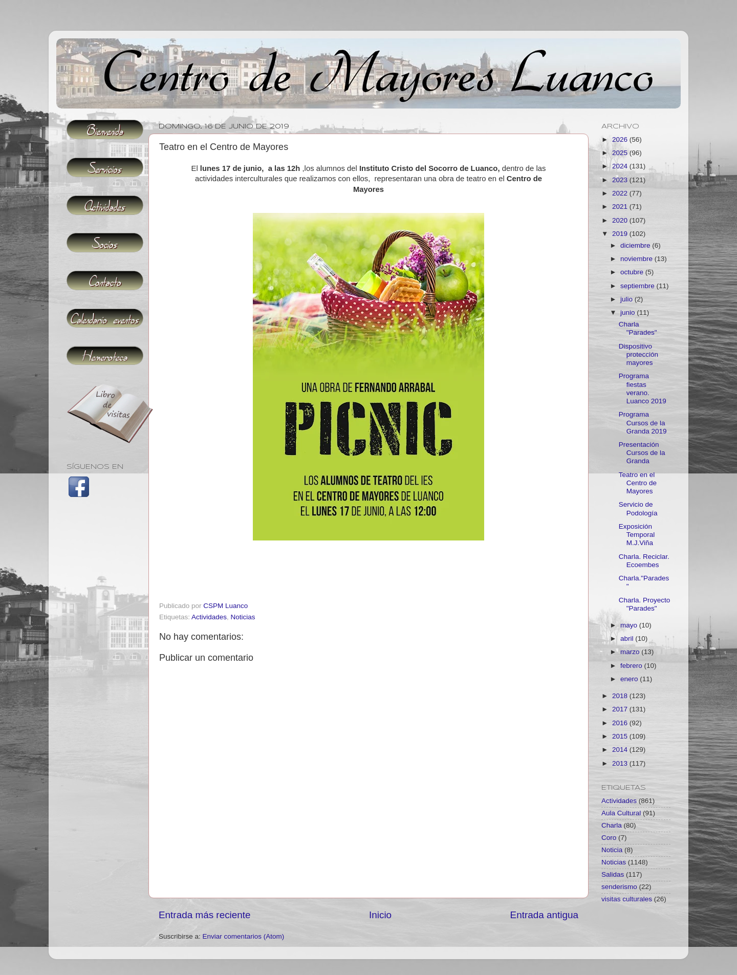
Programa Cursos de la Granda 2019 (643, 422)
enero (630, 679)
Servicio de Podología (638, 508)
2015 (621, 736)
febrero (632, 665)
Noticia (611, 850)
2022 (621, 193)
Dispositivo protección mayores (638, 354)
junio (628, 312)
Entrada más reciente (205, 914)
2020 (621, 220)
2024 (621, 166)
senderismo (619, 887)
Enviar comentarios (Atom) (244, 936)
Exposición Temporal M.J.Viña (637, 535)
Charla (611, 825)
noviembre (637, 259)
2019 (621, 233)
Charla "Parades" (638, 328)
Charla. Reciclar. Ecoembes (644, 561)
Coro (608, 837)
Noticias (243, 617)
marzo (630, 652)
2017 (621, 709)
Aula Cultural (621, 813)
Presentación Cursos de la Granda (642, 453)
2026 (621, 139)
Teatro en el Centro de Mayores (638, 483)
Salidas (612, 874)
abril (627, 638)
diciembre (636, 245)
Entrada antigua (544, 914)
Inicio (380, 914)
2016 (621, 723)
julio (627, 299)
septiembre (638, 286)
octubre (632, 272)
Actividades (209, 617)
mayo (629, 625)
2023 (621, 180)
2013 (621, 763)
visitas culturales (626, 899)
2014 (621, 749)
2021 (621, 206)
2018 (621, 696)
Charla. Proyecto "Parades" (644, 604)
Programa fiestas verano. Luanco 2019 (642, 388)
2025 (621, 153)
